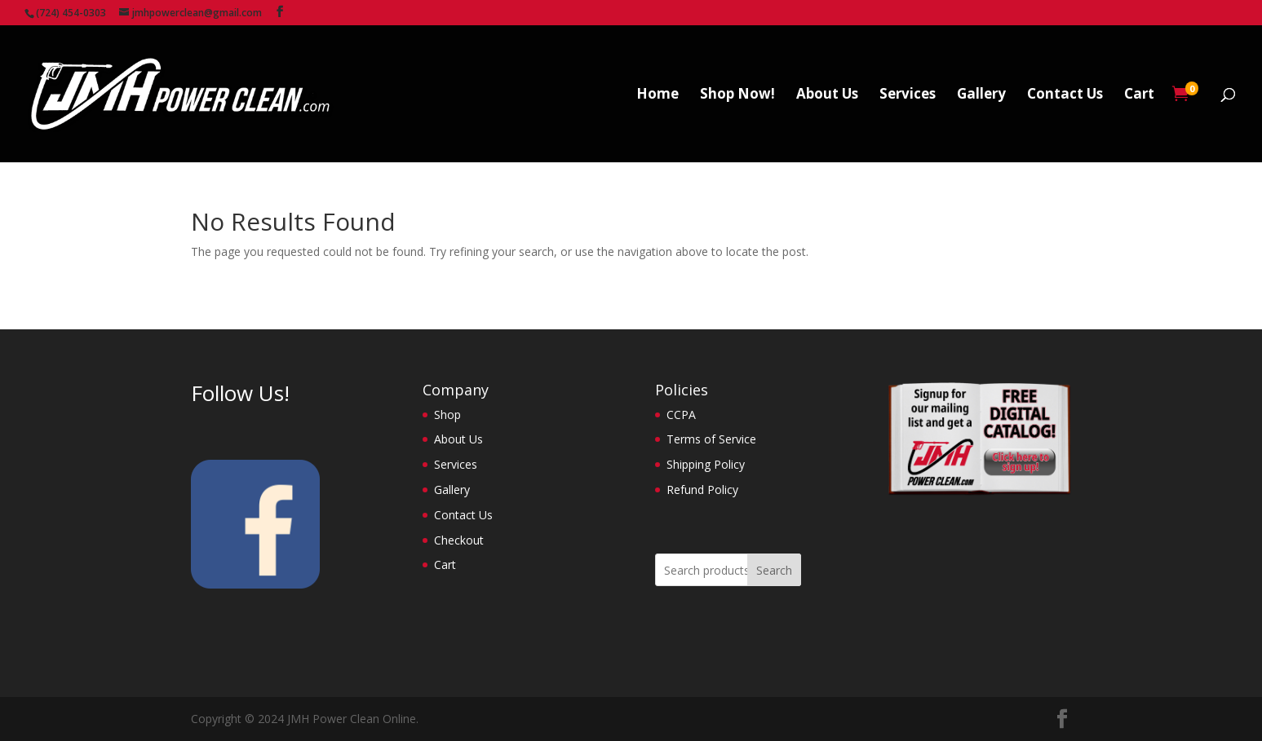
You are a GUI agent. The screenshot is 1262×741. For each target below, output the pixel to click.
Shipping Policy (705, 464)
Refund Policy (702, 489)
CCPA (681, 414)
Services (907, 95)
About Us (827, 95)
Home (657, 95)
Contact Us (1065, 95)
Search (774, 570)
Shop (447, 414)
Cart (1139, 95)
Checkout (459, 540)
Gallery (981, 95)
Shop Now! (737, 95)
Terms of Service (711, 439)
